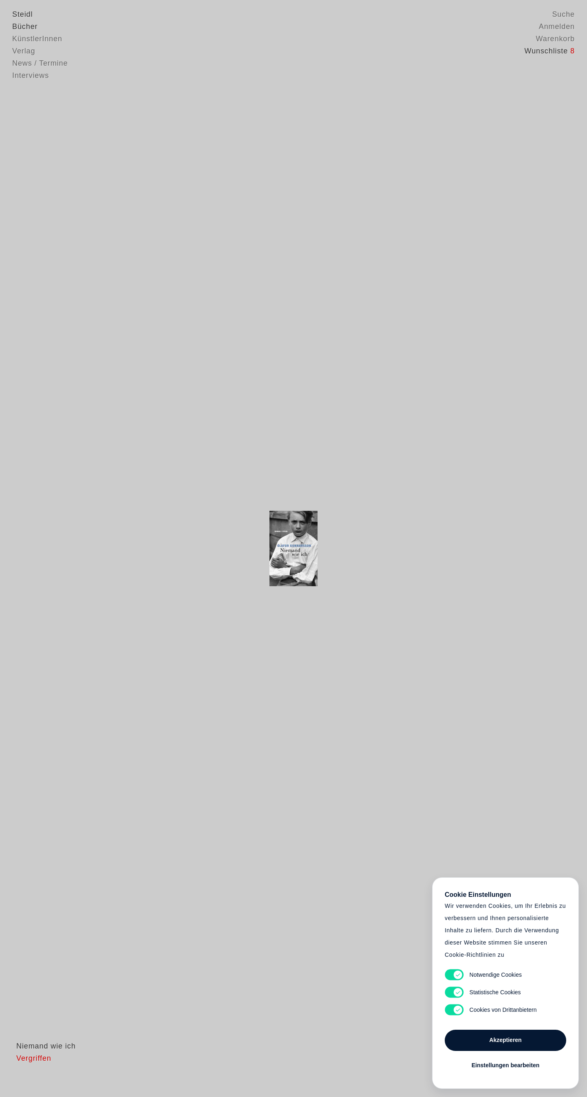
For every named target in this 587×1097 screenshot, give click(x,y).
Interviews (30, 75)
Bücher (25, 26)
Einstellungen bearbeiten (505, 1065)
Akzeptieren (505, 1040)
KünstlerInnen (37, 39)
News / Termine (40, 63)
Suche (563, 14)
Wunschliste (550, 51)
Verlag (23, 51)
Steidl (22, 14)
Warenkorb (555, 39)
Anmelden (557, 26)
